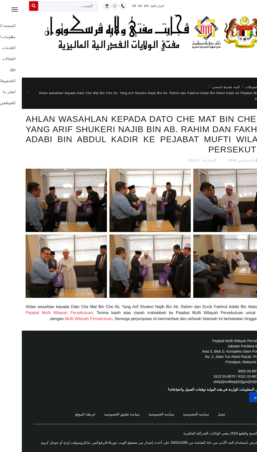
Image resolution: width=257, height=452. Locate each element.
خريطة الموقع (63, 414)
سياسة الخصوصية (174, 414)
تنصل (200, 414)
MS (124, 6)
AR (112, 6)
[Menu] (128, 63)
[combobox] (46, 6)
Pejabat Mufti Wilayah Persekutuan (37, 313)
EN (118, 6)
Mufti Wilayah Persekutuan (67, 319)
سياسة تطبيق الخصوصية (100, 414)
